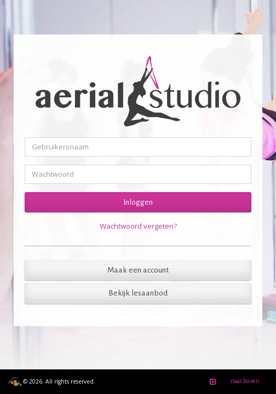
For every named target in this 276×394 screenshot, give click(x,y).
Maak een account (138, 270)
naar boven (233, 382)
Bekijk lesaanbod (138, 293)
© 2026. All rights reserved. (51, 381)
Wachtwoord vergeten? (138, 226)
